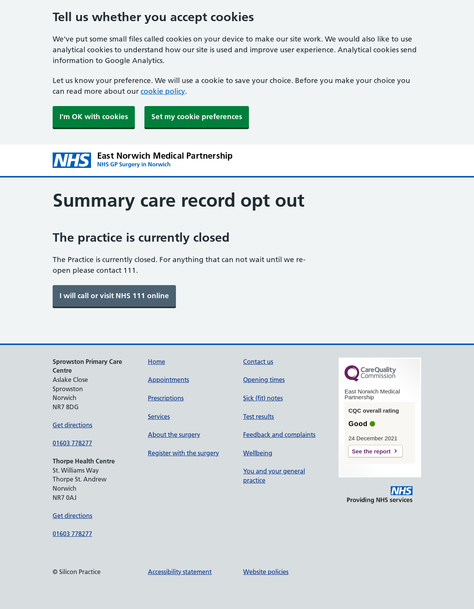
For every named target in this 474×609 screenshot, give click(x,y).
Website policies (265, 572)
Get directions (72, 425)
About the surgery (174, 434)
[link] (114, 296)
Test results (258, 416)
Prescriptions (166, 398)
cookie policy (163, 91)
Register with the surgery (183, 453)
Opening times (264, 379)
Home (156, 361)
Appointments (168, 379)
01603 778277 (72, 443)
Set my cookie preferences (196, 116)
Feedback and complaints (279, 434)
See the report (371, 451)
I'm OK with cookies (94, 116)
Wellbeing (257, 453)
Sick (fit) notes (263, 398)
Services (159, 416)
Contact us (258, 361)
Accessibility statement (180, 572)
